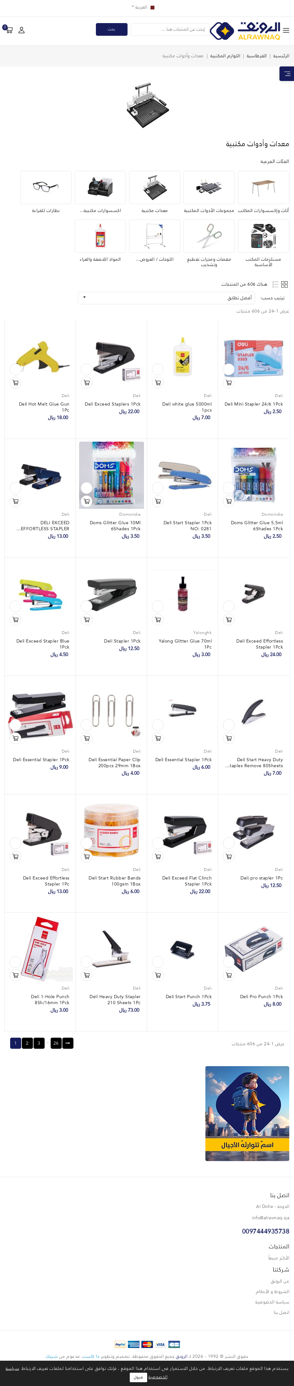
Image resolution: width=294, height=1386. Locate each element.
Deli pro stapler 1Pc (262, 878)
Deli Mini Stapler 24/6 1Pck (254, 404)
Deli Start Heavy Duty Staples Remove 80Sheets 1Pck (255, 766)
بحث (111, 29)
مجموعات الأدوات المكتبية (209, 210)
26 (56, 1043)
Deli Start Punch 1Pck (189, 997)
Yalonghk (202, 633)
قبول (138, 1377)
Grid (285, 284)
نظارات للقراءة (46, 210)
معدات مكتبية (155, 210)
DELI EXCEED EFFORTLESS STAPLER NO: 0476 (45, 529)
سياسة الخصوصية (272, 1302)
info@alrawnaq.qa (270, 1218)
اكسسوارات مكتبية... (100, 210)
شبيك (52, 1356)
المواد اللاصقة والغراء (100, 259)
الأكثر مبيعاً (279, 1258)
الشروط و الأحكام (273, 1292)
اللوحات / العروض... (155, 259)
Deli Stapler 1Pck (122, 641)
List (276, 284)
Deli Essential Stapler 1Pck (183, 760)
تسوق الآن (228, 382)
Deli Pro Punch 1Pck (261, 997)
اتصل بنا (281, 1312)
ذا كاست (91, 1356)
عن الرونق (280, 1281)
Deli (279, 396)
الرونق (181, 1356)
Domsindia (272, 515)
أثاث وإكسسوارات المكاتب (263, 210)
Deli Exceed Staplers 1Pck (113, 404)
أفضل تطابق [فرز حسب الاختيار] (166, 297)
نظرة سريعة (228, 369)
